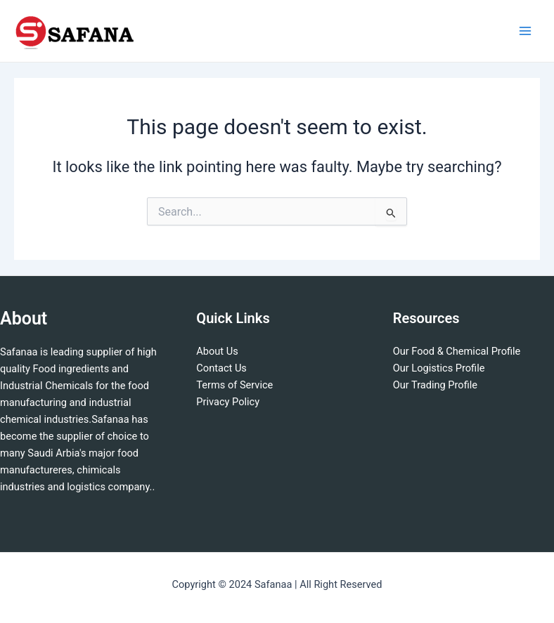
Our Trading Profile (435, 385)
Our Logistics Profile (439, 368)
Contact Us (221, 368)
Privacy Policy (227, 401)
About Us (217, 351)
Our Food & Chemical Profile (457, 351)
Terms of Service (234, 385)
